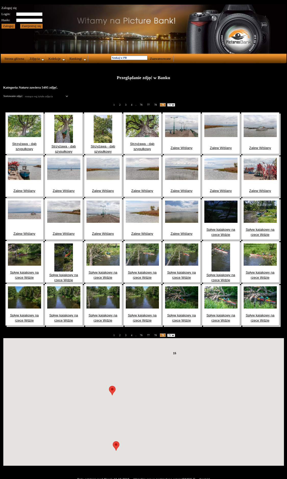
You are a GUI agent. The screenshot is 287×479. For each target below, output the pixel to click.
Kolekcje (56, 59)
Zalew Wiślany (182, 148)
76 (141, 104)
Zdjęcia (37, 59)
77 (148, 104)
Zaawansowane (160, 58)
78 (155, 104)
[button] (116, 446)
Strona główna (14, 58)
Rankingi (77, 59)
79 (162, 104)
